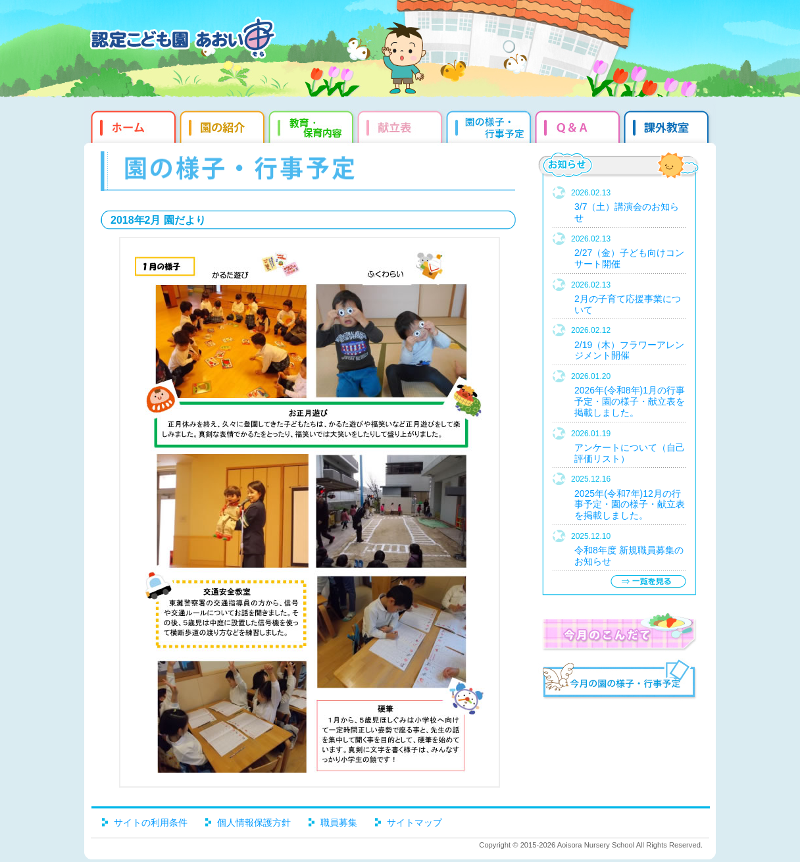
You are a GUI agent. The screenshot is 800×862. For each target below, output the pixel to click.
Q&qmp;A (579, 125)
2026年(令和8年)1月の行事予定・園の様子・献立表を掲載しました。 (629, 401)
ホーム (132, 125)
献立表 (401, 125)
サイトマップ (414, 822)
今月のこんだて (618, 631)
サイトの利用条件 (151, 822)
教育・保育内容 (312, 125)
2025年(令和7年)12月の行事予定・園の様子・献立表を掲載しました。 (629, 504)
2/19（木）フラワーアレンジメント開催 (629, 350)
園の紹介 (224, 125)
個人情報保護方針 (254, 822)
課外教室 (668, 125)
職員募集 (338, 822)
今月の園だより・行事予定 (618, 681)
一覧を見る (648, 581)
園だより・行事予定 (490, 125)
